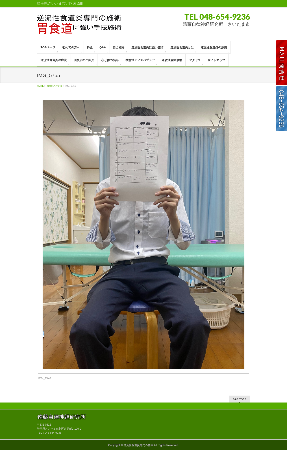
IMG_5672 (44, 377)
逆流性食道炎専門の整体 (138, 445)
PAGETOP (240, 399)
